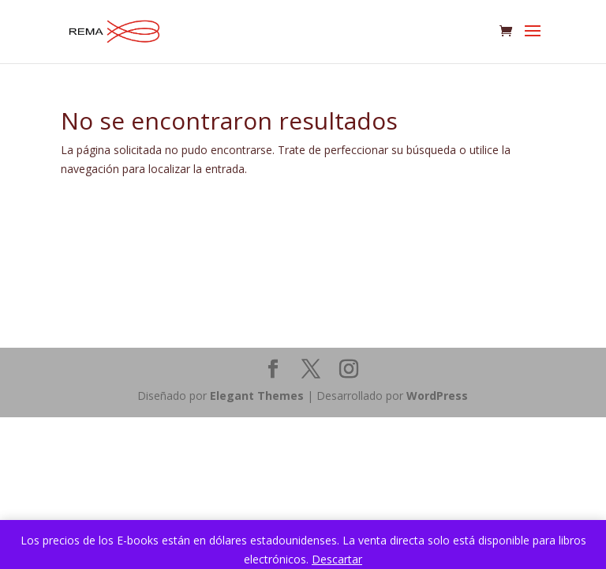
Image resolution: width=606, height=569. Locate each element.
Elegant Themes (257, 395)
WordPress (437, 395)
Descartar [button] (337, 559)
